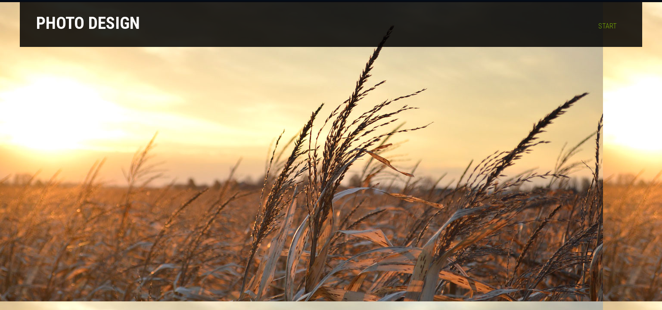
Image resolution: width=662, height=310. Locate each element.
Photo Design (88, 23)
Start (607, 26)
